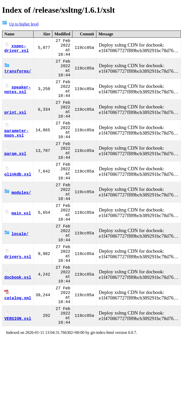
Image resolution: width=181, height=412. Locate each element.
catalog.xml (17, 346)
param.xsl (15, 173)
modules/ (17, 223)
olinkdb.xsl (17, 198)
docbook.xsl (17, 321)
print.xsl (15, 124)
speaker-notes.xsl (17, 99)
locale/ (16, 272)
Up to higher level (20, 24)
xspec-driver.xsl (16, 50)
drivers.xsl (17, 297)
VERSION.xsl (17, 371)
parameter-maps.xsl (16, 148)
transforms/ (17, 74)
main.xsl (17, 247)
